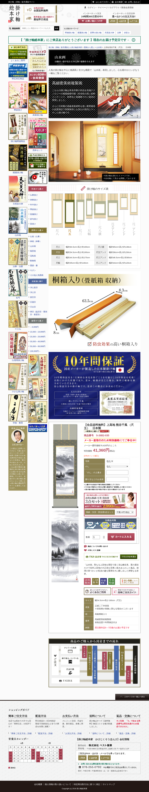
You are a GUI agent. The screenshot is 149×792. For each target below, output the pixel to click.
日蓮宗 (33, 302)
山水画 (33, 246)
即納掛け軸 (69, 33)
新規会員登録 (127, 7)
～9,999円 (34, 327)
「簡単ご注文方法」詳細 (20, 733)
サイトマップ (109, 784)
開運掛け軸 (82, 33)
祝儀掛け (34, 214)
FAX (113, 21)
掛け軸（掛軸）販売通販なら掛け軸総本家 (65, 47)
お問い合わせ (134, 2)
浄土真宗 (34, 287)
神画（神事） (35, 241)
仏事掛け (34, 195)
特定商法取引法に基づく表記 (87, 784)
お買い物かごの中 (94, 21)
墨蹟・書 (34, 265)
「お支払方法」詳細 (72, 733)
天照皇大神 (109, 33)
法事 (119, 33)
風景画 (33, 251)
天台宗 (33, 307)
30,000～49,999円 (37, 341)
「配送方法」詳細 (44, 733)
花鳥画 (33, 256)
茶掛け (33, 224)
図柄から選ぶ (89, 47)
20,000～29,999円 (37, 337)
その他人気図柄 (36, 275)
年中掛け (34, 205)
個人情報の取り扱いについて (58, 784)
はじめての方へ (103, 2)
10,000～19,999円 (37, 332)
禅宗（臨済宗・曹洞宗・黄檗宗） (38, 313)
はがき (123, 21)
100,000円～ (35, 351)
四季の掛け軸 (95, 33)
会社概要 (119, 2)
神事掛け (34, 200)
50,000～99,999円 (37, 346)
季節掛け (34, 209)
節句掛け (34, 219)
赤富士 (127, 33)
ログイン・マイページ (98, 7)
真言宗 (33, 297)
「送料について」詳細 (100, 733)
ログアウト (115, 7)
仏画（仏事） (35, 236)
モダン (33, 270)
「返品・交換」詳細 (126, 733)
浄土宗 (33, 292)
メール (134, 21)
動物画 (33, 261)
